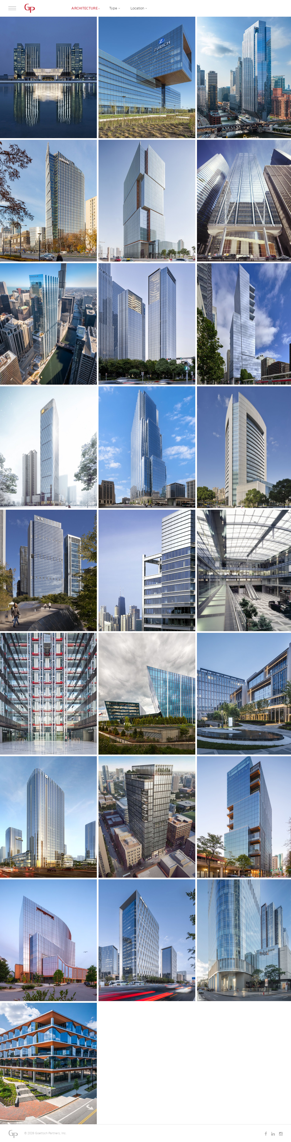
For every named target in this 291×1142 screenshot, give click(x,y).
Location (137, 8)
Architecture (84, 8)
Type (113, 8)
